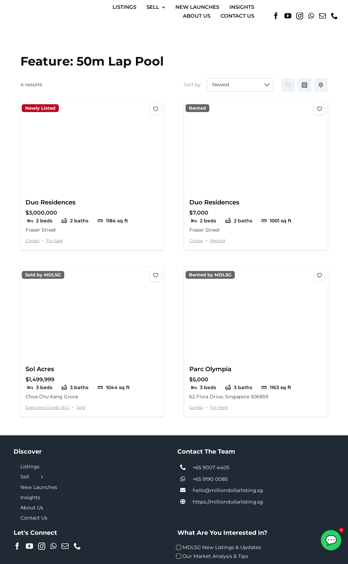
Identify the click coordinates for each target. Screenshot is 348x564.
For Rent (219, 407)
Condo (32, 240)
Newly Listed (40, 108)
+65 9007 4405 (211, 468)
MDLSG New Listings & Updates (221, 547)
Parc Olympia (210, 368)
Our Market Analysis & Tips (215, 556)
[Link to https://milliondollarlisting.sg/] (182, 501)
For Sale (54, 240)
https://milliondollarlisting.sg (228, 502)
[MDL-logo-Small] (34, 8)
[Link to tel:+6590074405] (182, 467)
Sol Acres (39, 368)
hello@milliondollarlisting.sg (228, 490)
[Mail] (322, 16)
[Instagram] (299, 16)
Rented (197, 108)
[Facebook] (276, 16)
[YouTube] (287, 16)
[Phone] (334, 16)
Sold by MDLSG (43, 275)
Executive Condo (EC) (47, 407)
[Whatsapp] (311, 16)
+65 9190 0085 (210, 479)
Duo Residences (50, 202)
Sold (80, 407)
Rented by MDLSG (210, 275)
